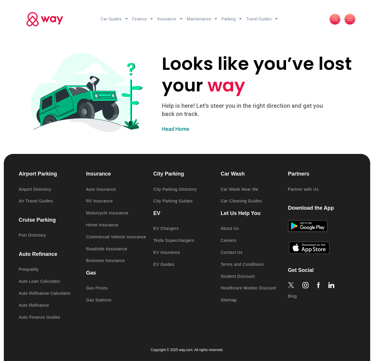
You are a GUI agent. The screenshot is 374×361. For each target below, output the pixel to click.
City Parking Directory (175, 189)
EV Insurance (166, 252)
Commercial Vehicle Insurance (116, 237)
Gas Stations (98, 300)
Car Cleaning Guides (241, 201)
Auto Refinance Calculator (45, 293)
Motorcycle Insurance (107, 213)
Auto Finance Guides (39, 317)
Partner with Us (303, 189)
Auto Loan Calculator (39, 281)
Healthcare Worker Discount (248, 288)
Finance (142, 19)
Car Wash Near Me (239, 189)
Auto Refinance (34, 305)
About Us (230, 228)
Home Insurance (102, 225)
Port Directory (32, 235)
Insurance (169, 19)
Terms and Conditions (242, 264)
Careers (228, 240)
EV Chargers (166, 228)
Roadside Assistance (106, 249)
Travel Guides (262, 19)
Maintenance (202, 19)
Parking (231, 19)
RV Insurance (99, 201)
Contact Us (232, 252)
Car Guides (114, 19)
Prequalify (29, 269)
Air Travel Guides (36, 201)
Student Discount (237, 276)
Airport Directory (35, 189)
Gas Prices (97, 288)
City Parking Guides (173, 201)
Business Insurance (105, 260)
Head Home (175, 129)
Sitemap (229, 300)
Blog (292, 296)
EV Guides (163, 264)
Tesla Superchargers (173, 240)
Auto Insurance (101, 189)
